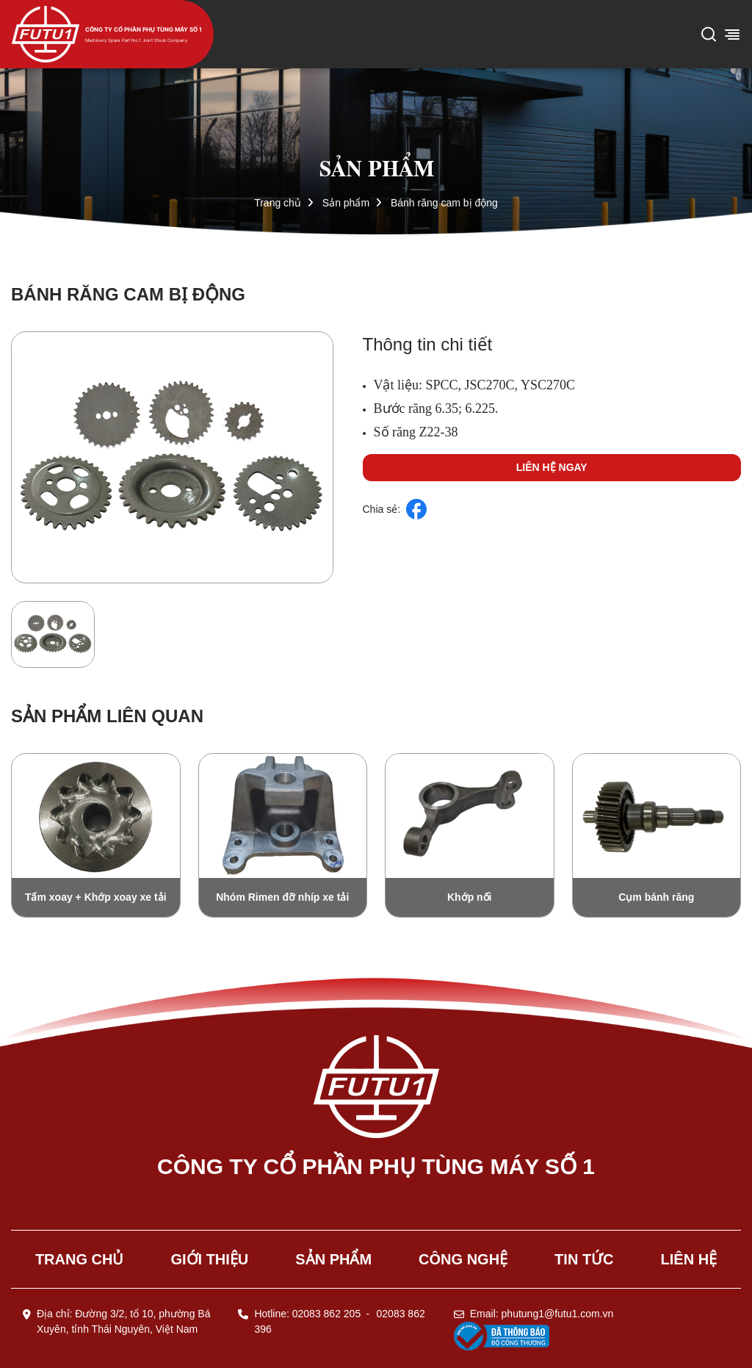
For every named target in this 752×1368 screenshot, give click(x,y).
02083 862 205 (326, 1314)
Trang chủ (277, 203)
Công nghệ (463, 1259)
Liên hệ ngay (552, 467)
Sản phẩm (345, 203)
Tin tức (583, 1259)
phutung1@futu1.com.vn (558, 1314)
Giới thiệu (209, 1259)
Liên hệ (689, 1259)
